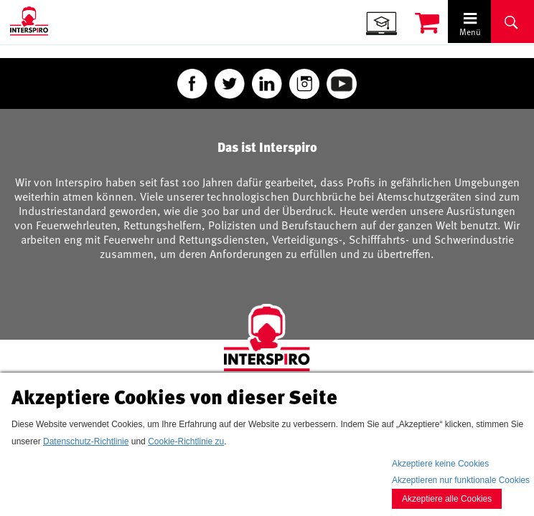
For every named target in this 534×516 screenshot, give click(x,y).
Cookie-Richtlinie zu (186, 441)
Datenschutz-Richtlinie (85, 441)
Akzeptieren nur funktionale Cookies (461, 480)
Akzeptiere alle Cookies (447, 499)
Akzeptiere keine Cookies (440, 464)
